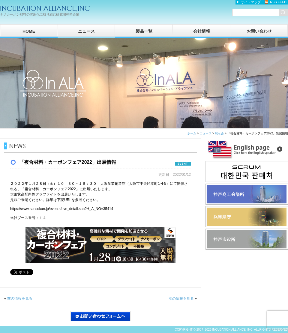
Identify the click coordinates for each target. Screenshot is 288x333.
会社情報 (201, 31)
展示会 (219, 133)
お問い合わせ (259, 31)
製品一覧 (144, 31)
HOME (28, 31)
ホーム (191, 133)
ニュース (86, 31)
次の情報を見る (181, 298)
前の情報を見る (19, 298)
